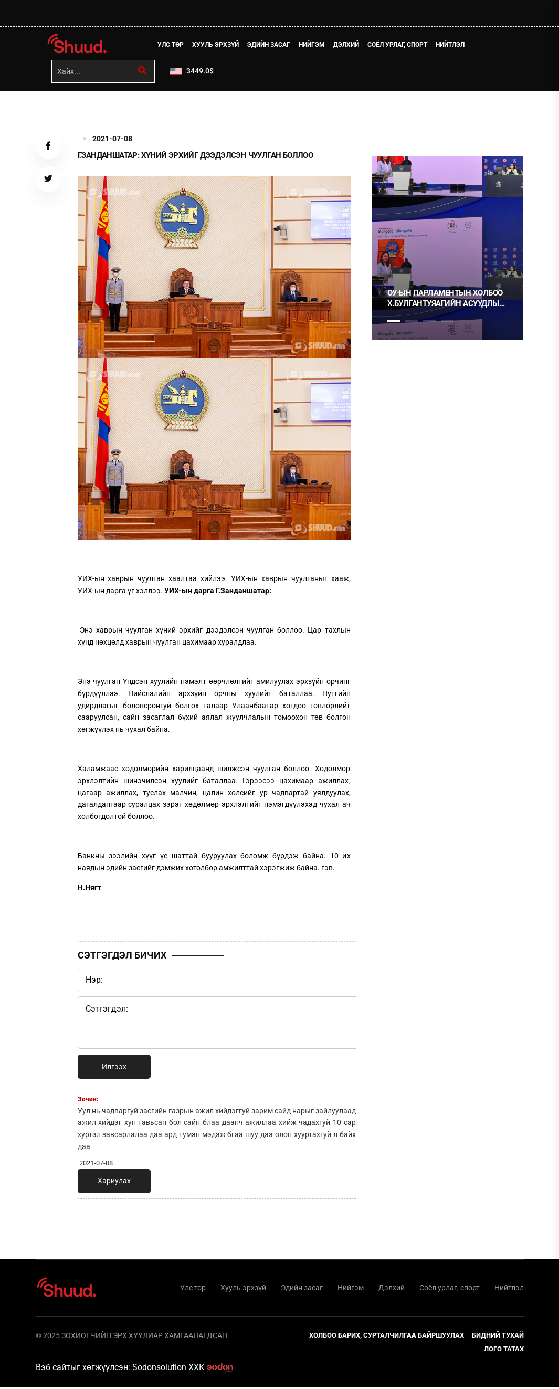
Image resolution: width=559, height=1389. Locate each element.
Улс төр (172, 44)
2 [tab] (411, 322)
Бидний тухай (498, 1337)
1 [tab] (393, 115)
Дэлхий (347, 44)
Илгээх (114, 1068)
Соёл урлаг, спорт (398, 44)
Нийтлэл (451, 44)
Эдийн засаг (269, 44)
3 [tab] (429, 322)
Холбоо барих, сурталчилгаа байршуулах (386, 1337)
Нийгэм (313, 44)
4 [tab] (447, 322)
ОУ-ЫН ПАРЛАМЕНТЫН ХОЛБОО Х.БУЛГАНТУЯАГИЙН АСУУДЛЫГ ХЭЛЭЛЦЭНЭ (445, 299)
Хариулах (114, 1181)
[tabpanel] (448, 249)
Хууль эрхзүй (216, 44)
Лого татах (504, 1350)
